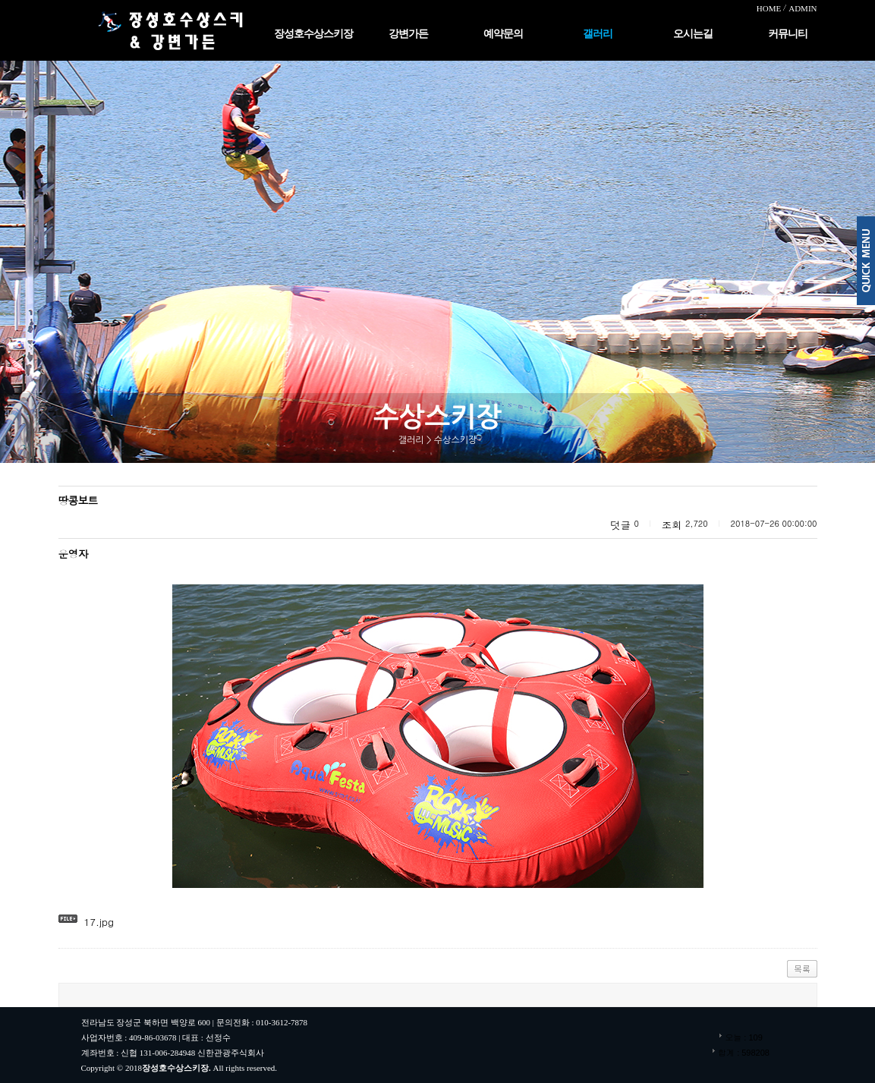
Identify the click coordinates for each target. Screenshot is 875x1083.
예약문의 (503, 33)
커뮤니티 (787, 33)
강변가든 (408, 33)
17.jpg (98, 922)
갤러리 (597, 33)
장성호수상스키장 (313, 33)
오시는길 (693, 33)
